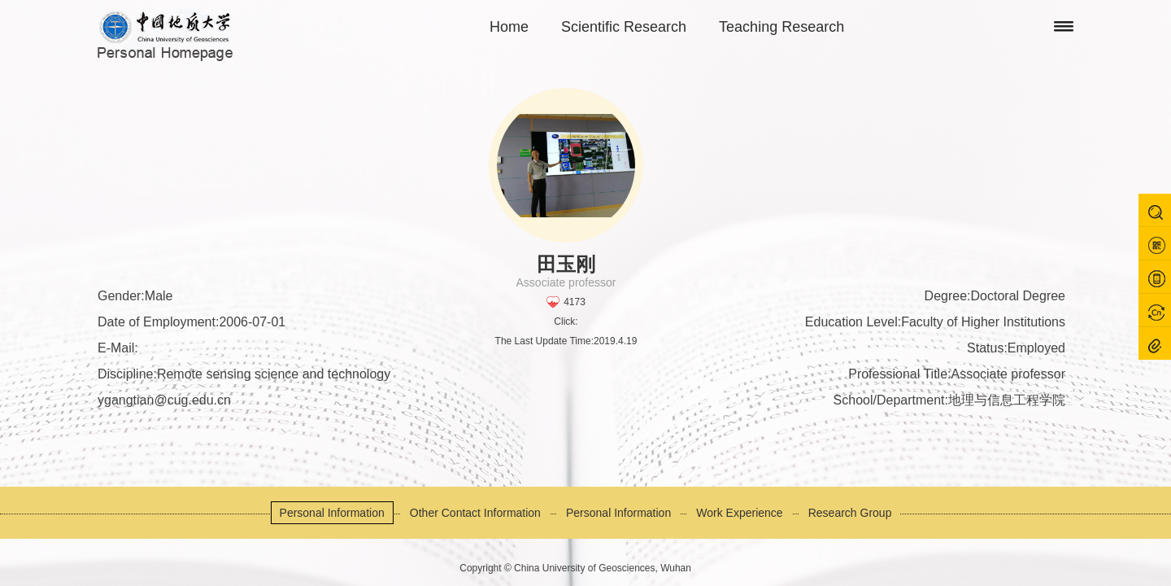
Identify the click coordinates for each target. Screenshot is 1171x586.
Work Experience (739, 512)
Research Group (850, 512)
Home (509, 27)
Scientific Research (623, 27)
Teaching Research (781, 27)
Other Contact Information (475, 512)
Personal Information (332, 512)
